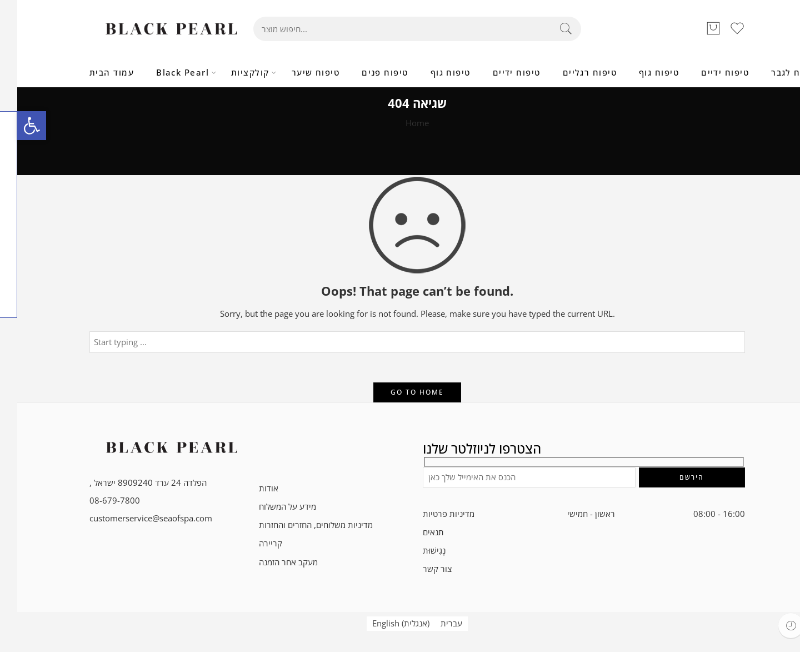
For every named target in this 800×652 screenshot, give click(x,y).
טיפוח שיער (298, 72)
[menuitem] (383, 623)
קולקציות (233, 72)
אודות (251, 488)
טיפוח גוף (433, 72)
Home (400, 123)
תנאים (416, 532)
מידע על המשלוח (270, 506)
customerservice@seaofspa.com (133, 518)
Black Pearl (165, 72)
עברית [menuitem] (434, 623)
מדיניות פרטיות (431, 514)
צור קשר (420, 569)
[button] (14, 125)
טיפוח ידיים (499, 72)
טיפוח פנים (367, 72)
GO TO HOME (400, 392)
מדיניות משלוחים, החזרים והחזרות (299, 525)
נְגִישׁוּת (417, 550)
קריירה (253, 543)
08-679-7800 (97, 500)
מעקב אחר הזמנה (271, 562)
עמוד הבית (94, 72)
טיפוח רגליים (572, 72)
